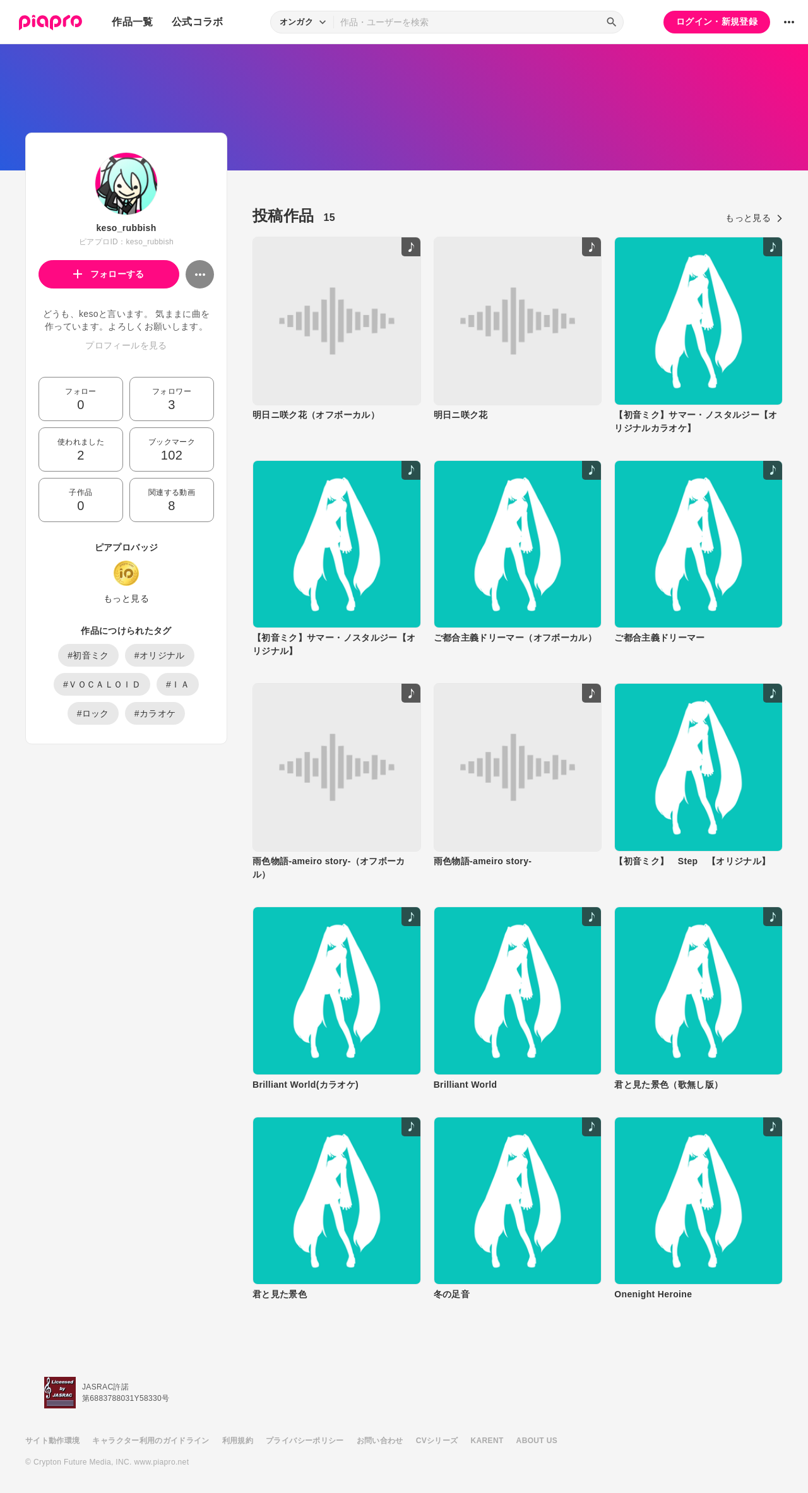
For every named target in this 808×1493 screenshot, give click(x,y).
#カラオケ (155, 713)
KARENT (487, 1440)
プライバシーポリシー (305, 1440)
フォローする (109, 274)
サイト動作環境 (52, 1440)
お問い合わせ (380, 1440)
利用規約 (237, 1440)
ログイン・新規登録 (717, 21)
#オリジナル (159, 655)
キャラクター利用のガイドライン (150, 1440)
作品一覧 (132, 21)
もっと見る (126, 598)
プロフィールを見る (126, 345)
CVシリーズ (437, 1440)
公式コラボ (197, 21)
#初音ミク (88, 655)
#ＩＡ (177, 684)
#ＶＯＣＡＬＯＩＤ (102, 684)
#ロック (93, 713)
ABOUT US (536, 1440)
